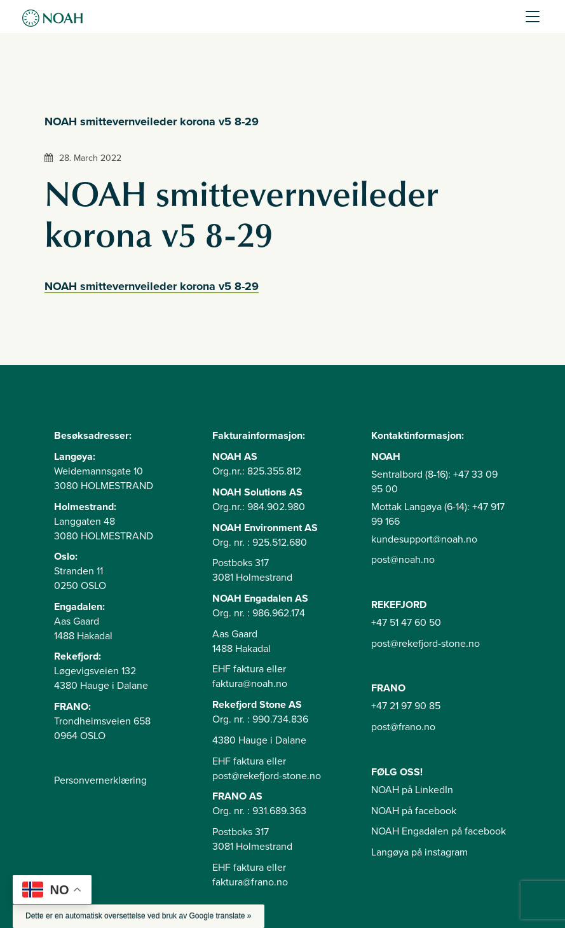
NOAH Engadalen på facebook (438, 831)
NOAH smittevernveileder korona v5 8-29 (151, 286)
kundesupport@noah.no (424, 539)
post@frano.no (403, 727)
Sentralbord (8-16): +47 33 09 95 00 (434, 481)
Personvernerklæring (100, 780)
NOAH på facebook (413, 811)
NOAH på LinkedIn (412, 790)
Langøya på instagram (419, 852)
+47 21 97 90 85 (405, 706)
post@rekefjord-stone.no (425, 643)
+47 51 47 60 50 (406, 622)
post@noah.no (403, 559)
